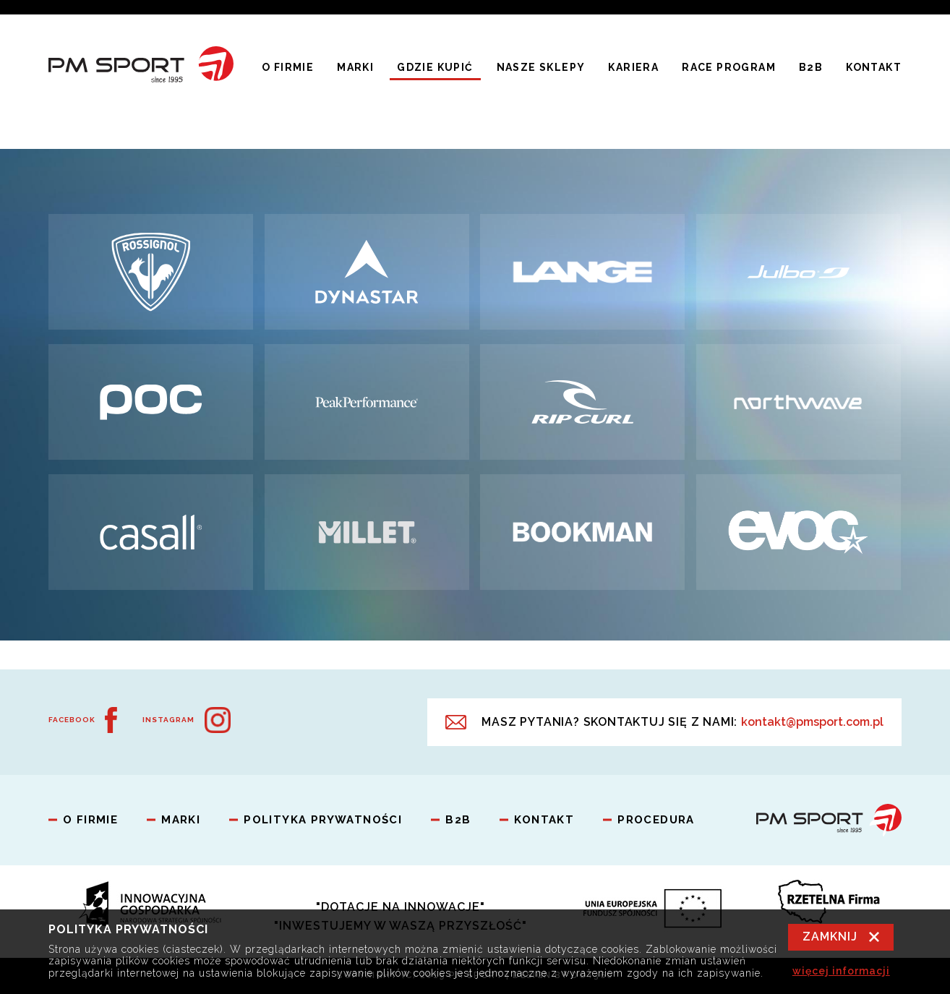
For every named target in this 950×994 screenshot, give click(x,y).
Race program (729, 67)
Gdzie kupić (435, 67)
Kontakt (874, 67)
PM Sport (141, 67)
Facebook (71, 720)
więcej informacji (841, 971)
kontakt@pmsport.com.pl (812, 722)
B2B (811, 67)
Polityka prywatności (323, 819)
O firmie (288, 67)
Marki (355, 67)
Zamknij (830, 936)
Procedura (656, 819)
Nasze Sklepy (541, 67)
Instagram (168, 720)
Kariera (633, 67)
